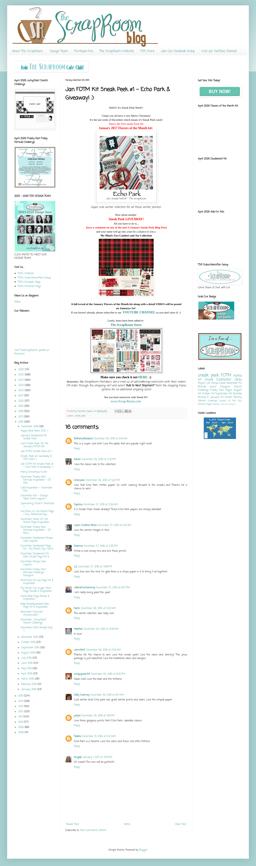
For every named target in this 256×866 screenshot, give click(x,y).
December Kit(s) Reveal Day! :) (37, 629)
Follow (17, 302)
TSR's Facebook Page (29, 282)
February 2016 (29, 684)
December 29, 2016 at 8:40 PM (108, 674)
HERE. (143, 377)
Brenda (202, 387)
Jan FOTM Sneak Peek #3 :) (36, 451)
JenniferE (79, 650)
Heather (78, 629)
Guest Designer (220, 387)
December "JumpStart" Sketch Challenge (34, 621)
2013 (21, 706)
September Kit (223, 394)
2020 (21, 401)
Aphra (237, 375)
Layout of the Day (230, 400)
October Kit (208, 394)
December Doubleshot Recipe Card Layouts (37, 539)
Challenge (212, 400)
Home (127, 824)
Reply (77, 448)
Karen (77, 459)
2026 (21, 369)
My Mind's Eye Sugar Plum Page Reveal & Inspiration (36, 589)
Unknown (79, 480)
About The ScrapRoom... (28, 51)
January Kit (216, 397)
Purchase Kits (83, 51)
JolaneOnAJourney (84, 588)
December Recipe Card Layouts (33, 563)
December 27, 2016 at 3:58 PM (95, 567)
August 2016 (28, 653)
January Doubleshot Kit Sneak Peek (34, 437)
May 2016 (27, 668)
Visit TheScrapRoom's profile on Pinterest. (31, 352)
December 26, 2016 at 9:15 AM (110, 439)
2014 (21, 701)
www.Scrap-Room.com (126, 401)
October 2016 (28, 642)
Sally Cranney (81, 695)
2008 (21, 732)
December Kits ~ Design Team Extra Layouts (34, 497)
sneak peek (80, 416)
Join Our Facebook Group (178, 51)
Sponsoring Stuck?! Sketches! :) (37, 505)
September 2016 (30, 648)
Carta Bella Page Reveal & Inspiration (35, 597)
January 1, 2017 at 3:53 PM (97, 757)
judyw (77, 716)
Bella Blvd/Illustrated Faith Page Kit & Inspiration (35, 605)
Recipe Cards (218, 383)
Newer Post (72, 824)
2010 (21, 722)
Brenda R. (203, 397)
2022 (21, 390)
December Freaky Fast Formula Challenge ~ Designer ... (33, 572)
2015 (21, 696)
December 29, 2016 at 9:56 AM (101, 629)
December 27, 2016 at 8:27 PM (113, 588)
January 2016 (29, 689)
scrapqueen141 (82, 674)
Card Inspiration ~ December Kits (36, 489)
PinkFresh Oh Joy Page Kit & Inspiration (37, 581)
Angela (78, 757)
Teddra (77, 736)
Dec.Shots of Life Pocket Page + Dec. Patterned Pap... (37, 513)
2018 (21, 411)
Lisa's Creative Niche (85, 525)
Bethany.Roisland (83, 439)
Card (222, 404)
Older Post (180, 824)
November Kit (234, 383)
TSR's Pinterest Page (29, 286)
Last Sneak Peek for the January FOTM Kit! (34, 445)
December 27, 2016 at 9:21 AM (114, 525)
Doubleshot (223, 379)
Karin (77, 608)
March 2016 (28, 679)
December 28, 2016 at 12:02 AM (98, 608)
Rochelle (237, 394)
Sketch (228, 397)
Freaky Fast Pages (221, 390)
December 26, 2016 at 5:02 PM (103, 480)
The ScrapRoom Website (116, 51)
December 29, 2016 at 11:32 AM (103, 650)
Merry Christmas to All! (34, 472)
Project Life (204, 383)
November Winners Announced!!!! (32, 613)
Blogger (143, 850)
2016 (21, 422)
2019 (21, 406)
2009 (21, 727)
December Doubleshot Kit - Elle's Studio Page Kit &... (36, 555)
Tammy (237, 397)
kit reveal (205, 379)
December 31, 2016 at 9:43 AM (99, 736)
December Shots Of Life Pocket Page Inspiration (35, 520)
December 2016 (30, 426)
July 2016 (27, 658)
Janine (202, 401)
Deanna (78, 546)
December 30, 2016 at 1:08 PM (98, 716)
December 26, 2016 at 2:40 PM (99, 459)
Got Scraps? (230, 404)
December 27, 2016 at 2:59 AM (101, 504)
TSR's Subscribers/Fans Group (34, 278)
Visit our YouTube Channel (219, 51)
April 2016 (27, 674)
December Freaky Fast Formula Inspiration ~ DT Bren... (36, 530)
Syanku (78, 504)
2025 (21, 375)
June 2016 (27, 663)
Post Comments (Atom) (93, 830)
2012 (21, 711)
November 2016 (30, 637)
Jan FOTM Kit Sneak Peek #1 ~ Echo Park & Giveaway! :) (37, 465)
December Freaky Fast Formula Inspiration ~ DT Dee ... (36, 480)
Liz (75, 567)
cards (238, 379)
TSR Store (147, 51)
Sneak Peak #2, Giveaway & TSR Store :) (36, 457)
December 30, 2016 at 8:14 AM (107, 695)
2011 (20, 717)
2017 (21, 417)
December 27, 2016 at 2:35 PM (101, 546)
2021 (21, 396)
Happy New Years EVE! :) (34, 431)
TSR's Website (26, 273)
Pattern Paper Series (209, 404)
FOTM (226, 375)
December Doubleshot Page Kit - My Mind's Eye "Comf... (37, 547)
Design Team (59, 51)
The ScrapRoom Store (126, 325)
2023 (21, 385)
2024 (21, 380)
